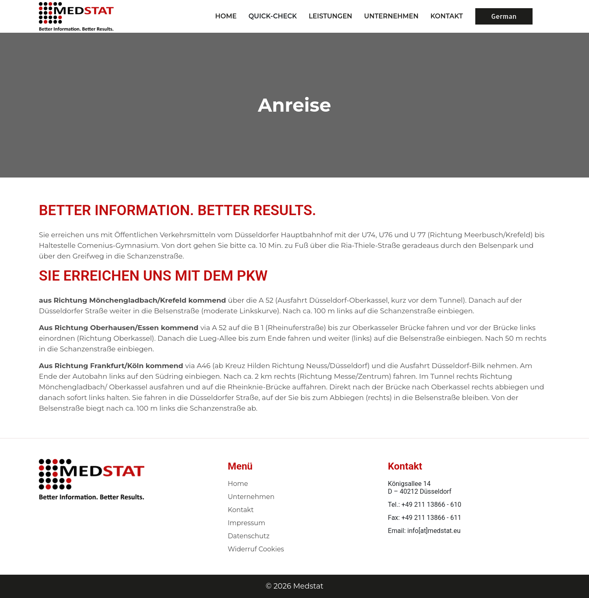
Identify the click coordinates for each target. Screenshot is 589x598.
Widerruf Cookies (256, 549)
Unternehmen (251, 497)
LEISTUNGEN (330, 16)
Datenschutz (249, 536)
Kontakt (241, 510)
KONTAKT (446, 16)
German (504, 16)
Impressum (246, 523)
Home (225, 16)
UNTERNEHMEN (391, 16)
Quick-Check (272, 16)
